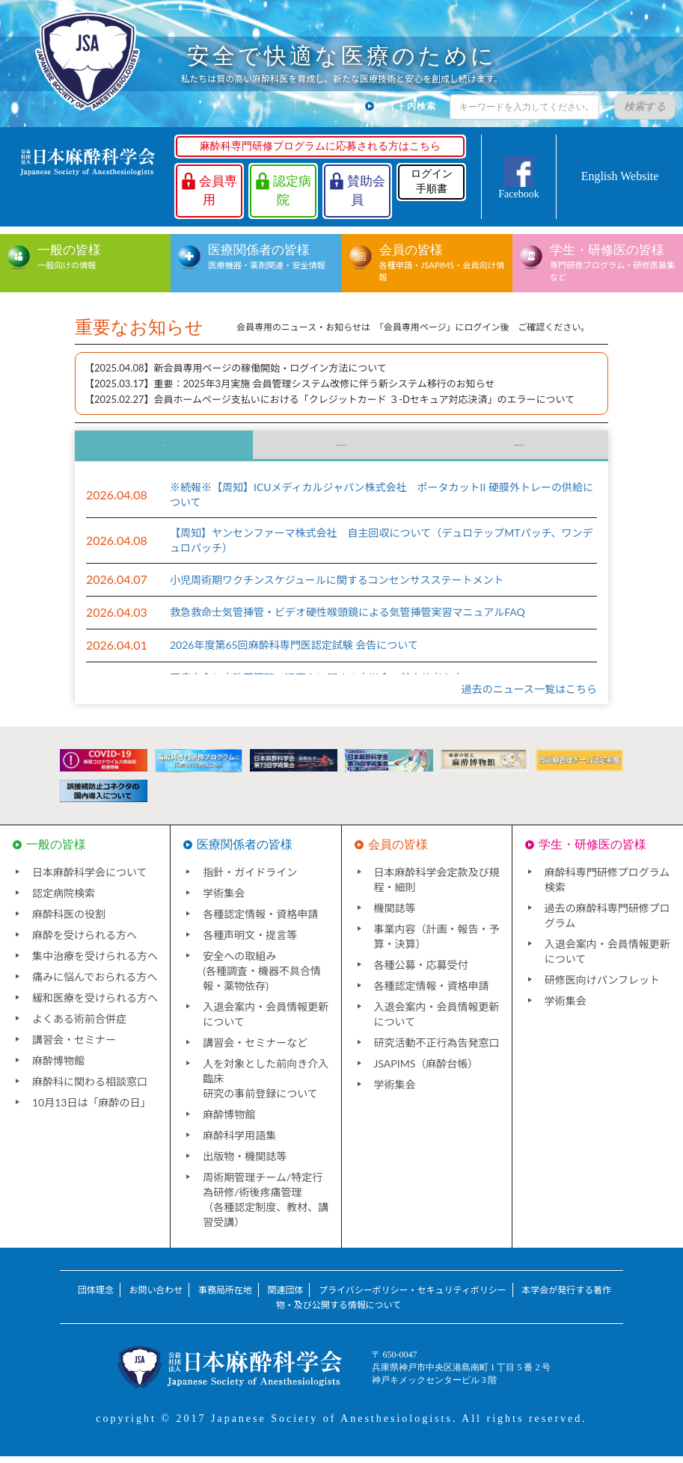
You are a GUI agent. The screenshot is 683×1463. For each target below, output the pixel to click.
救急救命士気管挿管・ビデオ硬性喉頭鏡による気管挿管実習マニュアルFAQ (347, 619)
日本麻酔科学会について (89, 878)
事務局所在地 (225, 1296)
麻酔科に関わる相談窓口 (89, 1088)
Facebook (518, 194)
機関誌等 (395, 914)
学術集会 (224, 899)
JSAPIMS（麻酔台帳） (426, 1070)
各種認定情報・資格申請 (260, 920)
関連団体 (285, 1296)
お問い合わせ (156, 1296)
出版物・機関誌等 (245, 1162)
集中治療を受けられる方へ (95, 962)
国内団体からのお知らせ (342, 449)
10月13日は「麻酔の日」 (91, 1109)
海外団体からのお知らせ (519, 449)
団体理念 (96, 1296)
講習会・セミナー (74, 1046)
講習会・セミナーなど (255, 1049)
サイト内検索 (407, 106)
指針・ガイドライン (250, 878)
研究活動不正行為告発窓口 (437, 1049)
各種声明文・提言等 (250, 941)
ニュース (163, 449)
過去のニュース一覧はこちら (529, 695)
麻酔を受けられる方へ (84, 941)
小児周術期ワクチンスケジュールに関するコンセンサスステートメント (336, 586)
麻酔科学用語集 (239, 1142)
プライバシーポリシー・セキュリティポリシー (412, 1296)
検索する (645, 106)
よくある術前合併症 (79, 1025)
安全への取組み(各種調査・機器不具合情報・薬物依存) (262, 977)
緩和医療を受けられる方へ (95, 1004)
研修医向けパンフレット (602, 986)
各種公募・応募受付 (421, 971)
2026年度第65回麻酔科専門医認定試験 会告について (294, 652)
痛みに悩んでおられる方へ (94, 983)
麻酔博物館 (58, 1067)
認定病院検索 (63, 899)
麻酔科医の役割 (68, 920)
